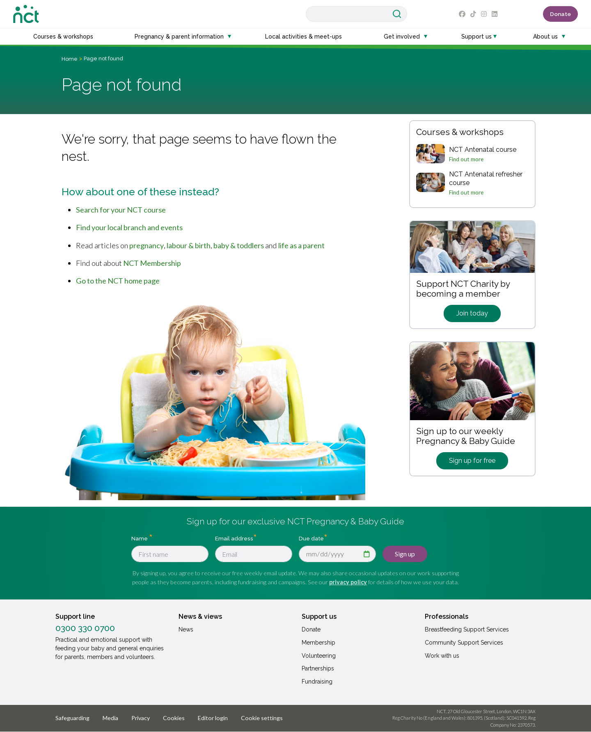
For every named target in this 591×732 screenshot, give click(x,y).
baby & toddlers (238, 245)
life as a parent (301, 245)
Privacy (140, 717)
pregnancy (146, 245)
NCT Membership (152, 263)
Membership (318, 642)
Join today (472, 313)
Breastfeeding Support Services (467, 629)
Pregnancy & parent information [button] (179, 36)
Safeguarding (72, 717)
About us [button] (545, 36)
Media (110, 717)
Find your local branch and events (129, 227)
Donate (560, 14)
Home (70, 59)
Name (140, 538)
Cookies (174, 717)
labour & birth (189, 245)
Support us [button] (476, 36)
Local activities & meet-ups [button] (303, 36)
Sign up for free (472, 460)
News (186, 629)
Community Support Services (464, 642)
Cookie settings (262, 717)
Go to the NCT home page (118, 280)
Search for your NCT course (121, 209)
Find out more (466, 159)
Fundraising (317, 681)
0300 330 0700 (85, 628)
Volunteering (319, 655)
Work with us (442, 655)
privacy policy (348, 582)
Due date (311, 538)
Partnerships (318, 668)
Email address (234, 538)
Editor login (213, 717)
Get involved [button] (402, 36)
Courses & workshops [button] (63, 36)
